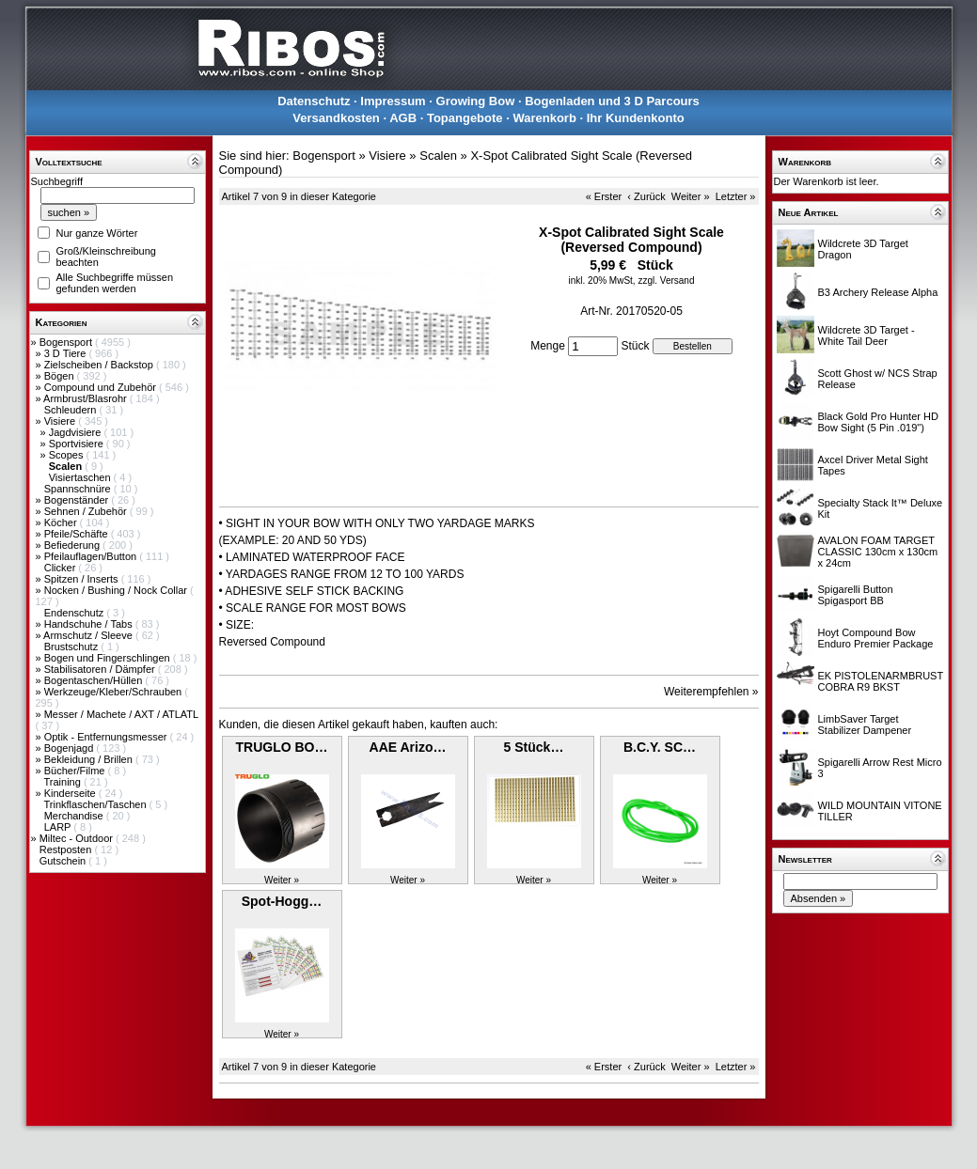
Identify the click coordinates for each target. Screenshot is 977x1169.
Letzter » (736, 196)
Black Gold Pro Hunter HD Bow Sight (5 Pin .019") (878, 422)
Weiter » (690, 196)
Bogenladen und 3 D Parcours (612, 101)
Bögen (60, 376)
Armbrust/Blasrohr (86, 398)
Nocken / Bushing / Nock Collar (117, 590)
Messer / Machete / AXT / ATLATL (121, 714)
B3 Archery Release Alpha (878, 292)
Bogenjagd (70, 748)
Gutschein (64, 860)
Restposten (67, 849)
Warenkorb (543, 118)
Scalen (438, 155)
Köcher (62, 522)
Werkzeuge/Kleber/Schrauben (114, 691)
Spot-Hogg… (282, 901)
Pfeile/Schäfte (77, 533)
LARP (59, 827)
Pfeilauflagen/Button (92, 556)
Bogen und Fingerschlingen (108, 657)
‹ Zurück (646, 196)
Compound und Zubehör (101, 387)
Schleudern (72, 409)
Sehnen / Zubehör (87, 511)
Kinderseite (71, 793)
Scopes (68, 454)
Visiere (61, 421)
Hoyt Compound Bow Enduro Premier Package (876, 638)
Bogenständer (78, 500)
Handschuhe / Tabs (89, 624)
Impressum (392, 101)
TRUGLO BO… (282, 747)
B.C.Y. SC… (659, 747)
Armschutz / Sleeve (89, 635)
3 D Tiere (66, 353)
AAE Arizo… (408, 747)
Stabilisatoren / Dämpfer (101, 669)
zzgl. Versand (666, 280)
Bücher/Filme (76, 770)
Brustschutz (73, 646)
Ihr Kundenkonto (636, 118)
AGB (403, 118)
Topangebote (465, 118)
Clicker (61, 567)
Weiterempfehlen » (711, 691)
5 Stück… (534, 747)
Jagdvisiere (76, 432)
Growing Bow (475, 101)
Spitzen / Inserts (82, 578)
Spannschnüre (79, 488)
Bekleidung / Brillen (89, 759)
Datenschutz (313, 101)
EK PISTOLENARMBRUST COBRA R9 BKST (880, 681)
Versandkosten (336, 118)
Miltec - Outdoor (77, 838)
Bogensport (67, 342)
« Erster (604, 196)
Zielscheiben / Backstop (100, 364)
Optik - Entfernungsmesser (107, 736)
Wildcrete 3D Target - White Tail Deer (866, 335)
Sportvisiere (77, 443)
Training (63, 781)
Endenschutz (75, 612)
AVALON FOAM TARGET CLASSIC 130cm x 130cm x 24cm (878, 552)
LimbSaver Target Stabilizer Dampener (865, 724)
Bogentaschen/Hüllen (95, 680)
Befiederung (73, 545)
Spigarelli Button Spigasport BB (855, 595)
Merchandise (75, 815)
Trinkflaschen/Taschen (96, 804)
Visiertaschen (81, 477)
